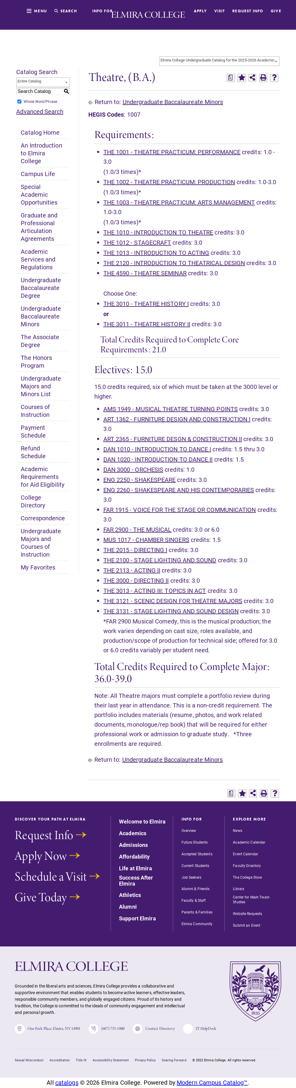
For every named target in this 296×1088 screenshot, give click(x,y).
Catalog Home (40, 132)
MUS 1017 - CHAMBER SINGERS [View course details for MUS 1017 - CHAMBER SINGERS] (146, 539)
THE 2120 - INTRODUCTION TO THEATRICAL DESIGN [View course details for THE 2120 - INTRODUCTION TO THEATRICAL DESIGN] (174, 263)
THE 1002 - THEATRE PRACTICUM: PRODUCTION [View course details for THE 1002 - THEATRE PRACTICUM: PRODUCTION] (169, 182)
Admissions (133, 845)
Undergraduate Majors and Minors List (41, 386)
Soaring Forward (174, 1060)
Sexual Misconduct (29, 1060)
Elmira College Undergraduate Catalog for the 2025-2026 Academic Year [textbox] (219, 60)
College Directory (33, 501)
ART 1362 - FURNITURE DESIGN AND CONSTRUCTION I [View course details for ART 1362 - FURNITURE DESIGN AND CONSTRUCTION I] (177, 419)
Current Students (195, 865)
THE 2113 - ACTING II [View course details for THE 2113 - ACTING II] (131, 570)
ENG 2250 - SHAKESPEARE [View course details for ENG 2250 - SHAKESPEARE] (139, 479)
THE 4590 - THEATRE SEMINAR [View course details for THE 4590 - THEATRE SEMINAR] (145, 273)
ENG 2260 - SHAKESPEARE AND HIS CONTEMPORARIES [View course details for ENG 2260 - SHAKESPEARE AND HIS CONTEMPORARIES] (178, 490)
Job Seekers (191, 877)
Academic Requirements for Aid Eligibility (42, 476)
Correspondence (43, 518)
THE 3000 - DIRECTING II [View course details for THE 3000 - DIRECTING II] (136, 580)
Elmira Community (197, 923)
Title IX (81, 1060)
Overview (189, 830)
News (237, 830)
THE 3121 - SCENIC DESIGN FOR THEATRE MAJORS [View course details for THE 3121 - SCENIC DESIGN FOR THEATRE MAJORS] (173, 601)
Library (238, 888)
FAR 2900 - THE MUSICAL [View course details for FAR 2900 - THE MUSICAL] (137, 529)
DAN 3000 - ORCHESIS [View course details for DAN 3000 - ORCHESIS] (133, 469)
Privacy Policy (145, 1060)
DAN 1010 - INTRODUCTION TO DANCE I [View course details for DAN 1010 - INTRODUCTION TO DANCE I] (157, 449)
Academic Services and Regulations (38, 259)
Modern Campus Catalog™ (212, 1083)
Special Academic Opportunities (39, 194)
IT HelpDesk (202, 1029)
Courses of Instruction (35, 410)
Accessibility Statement (111, 1060)
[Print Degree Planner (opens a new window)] (231, 78)
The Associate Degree (40, 340)
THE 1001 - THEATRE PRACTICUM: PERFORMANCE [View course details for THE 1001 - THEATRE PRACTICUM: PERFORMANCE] (171, 152)
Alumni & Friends (196, 888)
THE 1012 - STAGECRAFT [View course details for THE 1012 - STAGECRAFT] (137, 242)
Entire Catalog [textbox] (29, 81)
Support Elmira (137, 919)
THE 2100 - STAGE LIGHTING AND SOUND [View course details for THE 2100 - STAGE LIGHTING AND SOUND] (159, 560)
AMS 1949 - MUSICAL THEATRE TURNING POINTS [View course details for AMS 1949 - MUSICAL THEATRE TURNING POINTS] (170, 409)
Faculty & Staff (194, 900)
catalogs (66, 1083)
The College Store (247, 877)
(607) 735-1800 (107, 1029)
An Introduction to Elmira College (41, 153)
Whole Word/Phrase (40, 101)
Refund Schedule (33, 452)
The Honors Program (36, 361)
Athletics (130, 895)
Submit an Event (246, 925)
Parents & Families (197, 912)
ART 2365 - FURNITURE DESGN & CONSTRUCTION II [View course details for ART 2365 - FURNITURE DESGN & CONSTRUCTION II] (172, 439)
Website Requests (247, 913)
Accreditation (60, 1060)
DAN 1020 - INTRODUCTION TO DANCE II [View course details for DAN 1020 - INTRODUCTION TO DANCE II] (158, 459)
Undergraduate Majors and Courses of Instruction (41, 542)
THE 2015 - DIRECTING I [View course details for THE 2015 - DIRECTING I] (135, 550)
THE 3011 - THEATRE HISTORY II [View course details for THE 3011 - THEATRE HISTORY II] (146, 324)
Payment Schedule (33, 431)
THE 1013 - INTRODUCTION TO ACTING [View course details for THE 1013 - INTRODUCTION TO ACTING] (156, 252)
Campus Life (38, 174)
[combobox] (219, 61)
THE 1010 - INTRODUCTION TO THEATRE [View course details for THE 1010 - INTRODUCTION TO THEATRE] (158, 232)
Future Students (195, 842)
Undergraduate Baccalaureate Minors (41, 316)
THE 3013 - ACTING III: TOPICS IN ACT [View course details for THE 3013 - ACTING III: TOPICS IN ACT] (154, 590)
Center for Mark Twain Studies (251, 899)
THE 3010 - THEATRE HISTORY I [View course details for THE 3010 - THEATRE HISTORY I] (146, 303)
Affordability (134, 857)
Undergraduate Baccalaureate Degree (41, 287)
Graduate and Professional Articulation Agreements (39, 226)
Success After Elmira (136, 880)
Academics (132, 833)
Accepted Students (197, 853)
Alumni (128, 907)
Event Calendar (245, 853)
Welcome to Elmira (142, 822)
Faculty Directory (247, 865)
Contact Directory (155, 1029)
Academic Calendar (249, 842)
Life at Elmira (135, 868)
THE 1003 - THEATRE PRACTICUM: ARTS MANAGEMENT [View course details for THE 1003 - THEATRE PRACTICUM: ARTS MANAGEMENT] (179, 202)
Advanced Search (39, 111)
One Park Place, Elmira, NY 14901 (48, 1029)
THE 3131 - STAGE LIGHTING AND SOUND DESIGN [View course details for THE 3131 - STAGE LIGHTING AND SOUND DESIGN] (171, 611)
